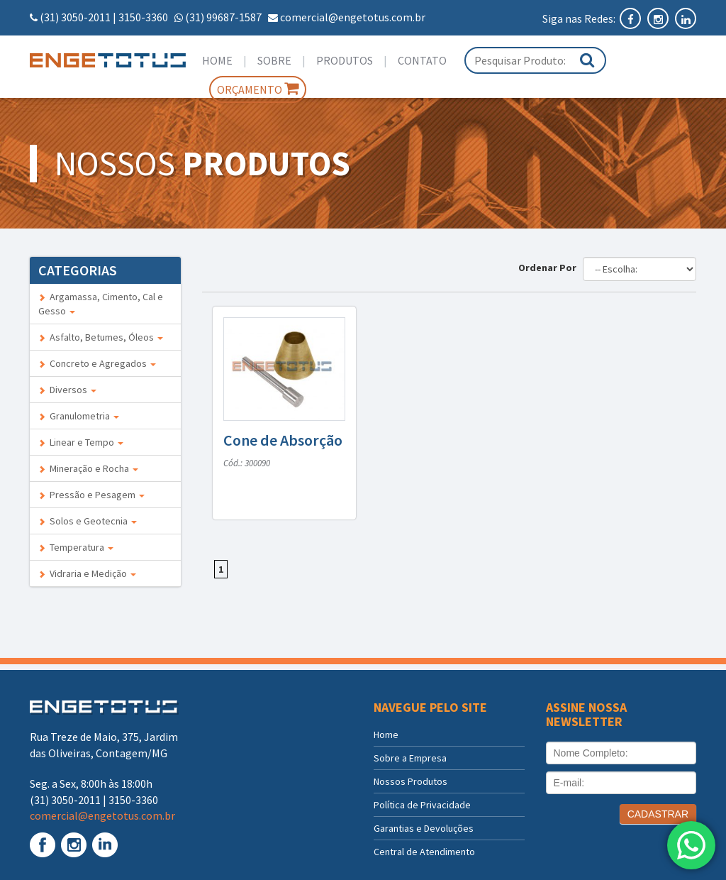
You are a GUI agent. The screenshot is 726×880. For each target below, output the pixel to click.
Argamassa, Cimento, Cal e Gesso (100, 303)
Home (217, 60)
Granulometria (78, 415)
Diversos (67, 389)
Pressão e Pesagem (91, 494)
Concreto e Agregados (97, 363)
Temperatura (75, 547)
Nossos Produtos (410, 781)
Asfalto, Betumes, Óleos (100, 337)
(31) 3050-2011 (75, 17)
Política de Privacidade (422, 804)
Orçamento (257, 89)
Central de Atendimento (424, 851)
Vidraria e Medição (87, 573)
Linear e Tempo (80, 442)
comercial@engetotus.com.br (352, 17)
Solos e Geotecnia (87, 521)
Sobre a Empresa (410, 758)
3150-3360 (143, 17)
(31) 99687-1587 (223, 17)
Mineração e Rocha (88, 468)
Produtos (344, 60)
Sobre (274, 60)
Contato (422, 60)
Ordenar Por (549, 267)
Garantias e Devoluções (424, 828)
